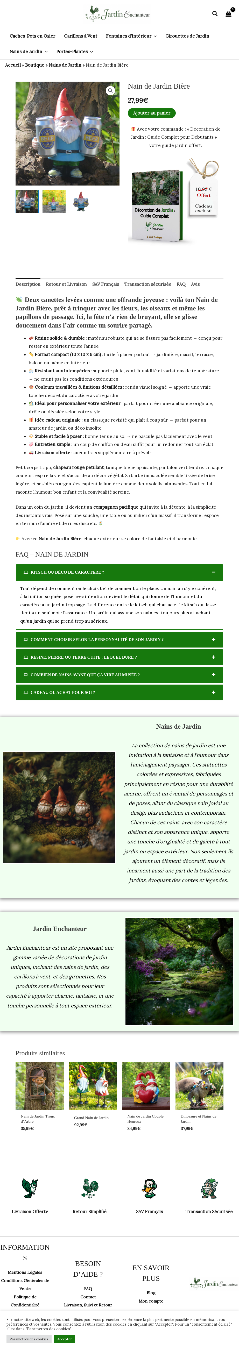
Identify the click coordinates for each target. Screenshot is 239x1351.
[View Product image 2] (54, 201)
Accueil (13, 65)
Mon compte (151, 1302)
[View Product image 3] (81, 201)
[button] (215, 14)
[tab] (119, 572)
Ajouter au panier (151, 113)
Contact (88, 1294)
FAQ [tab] (181, 284)
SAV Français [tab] (105, 284)
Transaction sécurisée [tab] (147, 284)
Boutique (34, 65)
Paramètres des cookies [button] (29, 1339)
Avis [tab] (195, 284)
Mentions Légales (25, 1273)
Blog (151, 1294)
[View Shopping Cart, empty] (228, 14)
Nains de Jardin (65, 65)
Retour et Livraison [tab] (66, 284)
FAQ (88, 1286)
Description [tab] (28, 284)
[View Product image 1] (27, 201)
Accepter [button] (64, 1339)
